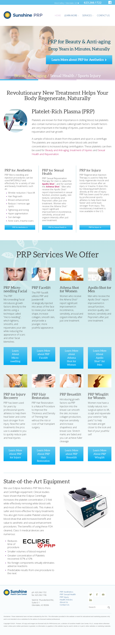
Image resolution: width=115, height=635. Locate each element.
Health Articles (66, 599)
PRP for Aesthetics (20, 227)
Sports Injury (89, 76)
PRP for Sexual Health (57, 227)
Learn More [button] (71, 15)
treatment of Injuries (81, 150)
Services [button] (87, 15)
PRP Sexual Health (68, 594)
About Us (64, 602)
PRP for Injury (95, 227)
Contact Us (64, 604)
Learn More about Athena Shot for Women (71, 357)
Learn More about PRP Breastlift (71, 454)
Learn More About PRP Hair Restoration (43, 455)
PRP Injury (64, 597)
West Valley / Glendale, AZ (66, 3)
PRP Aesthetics (66, 591)
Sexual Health (62, 76)
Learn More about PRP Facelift (43, 354)
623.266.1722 (93, 2)
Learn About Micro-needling (15, 356)
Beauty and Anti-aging (57, 150)
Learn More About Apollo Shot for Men (99, 357)
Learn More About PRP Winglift (99, 454)
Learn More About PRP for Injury (15, 454)
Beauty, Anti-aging (30, 76)
